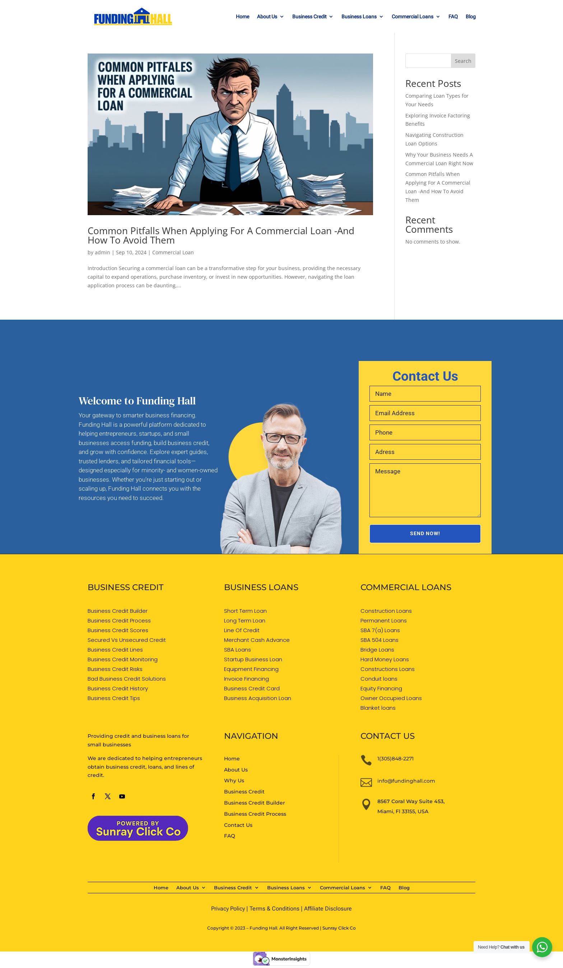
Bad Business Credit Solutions (127, 678)
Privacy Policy (228, 908)
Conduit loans (378, 678)
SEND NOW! (425, 533)
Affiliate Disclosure (328, 908)
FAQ (453, 16)
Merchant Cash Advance (257, 640)
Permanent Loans (383, 620)
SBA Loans (237, 649)
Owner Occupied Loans (391, 698)
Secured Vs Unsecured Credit (127, 640)
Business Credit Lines (115, 649)
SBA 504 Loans (379, 640)
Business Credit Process (119, 620)
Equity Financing (381, 688)
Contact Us (238, 825)
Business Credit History (118, 688)
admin (102, 252)
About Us (267, 16)
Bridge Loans (377, 649)
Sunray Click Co (339, 928)
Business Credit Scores (118, 630)
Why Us (234, 780)
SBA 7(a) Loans (380, 630)
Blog (471, 16)
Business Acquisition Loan (257, 698)
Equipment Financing (251, 669)
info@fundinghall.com (406, 781)
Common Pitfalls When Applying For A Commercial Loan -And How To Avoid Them (221, 235)
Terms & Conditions (274, 908)
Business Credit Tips (114, 698)
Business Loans (359, 16)
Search (463, 60)
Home (242, 16)
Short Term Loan (245, 611)
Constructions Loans (387, 669)
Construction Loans (386, 611)
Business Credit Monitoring (123, 659)
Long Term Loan (244, 620)
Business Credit (309, 16)
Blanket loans (378, 708)
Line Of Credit (242, 630)
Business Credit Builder (118, 611)
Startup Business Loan (253, 659)
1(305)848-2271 (395, 758)
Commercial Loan (173, 252)
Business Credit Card (252, 688)
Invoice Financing (246, 678)
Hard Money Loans (384, 659)
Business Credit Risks (115, 669)
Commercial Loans (412, 16)
